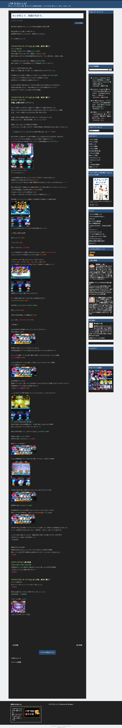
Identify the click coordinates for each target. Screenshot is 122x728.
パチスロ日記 (78, 23)
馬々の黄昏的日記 (94, 223)
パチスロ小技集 (94, 153)
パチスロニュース (94, 158)
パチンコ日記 (93, 142)
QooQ (63, 727)
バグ (90, 162)
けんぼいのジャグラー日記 (97, 236)
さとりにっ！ (93, 229)
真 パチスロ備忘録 (95, 221)
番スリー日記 (93, 155)
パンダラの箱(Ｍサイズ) (96, 234)
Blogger (70, 704)
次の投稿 (15, 645)
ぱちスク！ (92, 243)
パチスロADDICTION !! (96, 216)
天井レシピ (92, 144)
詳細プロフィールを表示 (97, 338)
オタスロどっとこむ (95, 232)
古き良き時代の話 (94, 151)
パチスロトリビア (94, 160)
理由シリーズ (93, 167)
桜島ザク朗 (99, 323)
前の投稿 (79, 645)
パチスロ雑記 (93, 146)
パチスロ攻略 (93, 148)
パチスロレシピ (18, 3)
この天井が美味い (94, 164)
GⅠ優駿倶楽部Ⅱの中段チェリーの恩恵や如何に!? (104, 298)
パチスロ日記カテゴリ (47, 652)
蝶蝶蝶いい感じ (101, 264)
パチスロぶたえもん (95, 238)
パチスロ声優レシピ (95, 214)
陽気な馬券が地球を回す (97, 241)
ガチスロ (92, 219)
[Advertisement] (47, 629)
